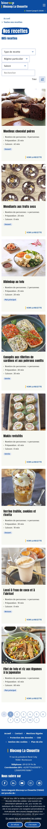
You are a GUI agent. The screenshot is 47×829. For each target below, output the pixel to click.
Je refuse (15, 825)
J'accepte (32, 825)
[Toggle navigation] (44, 6)
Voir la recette (34, 157)
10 (30, 719)
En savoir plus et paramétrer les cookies (23, 818)
